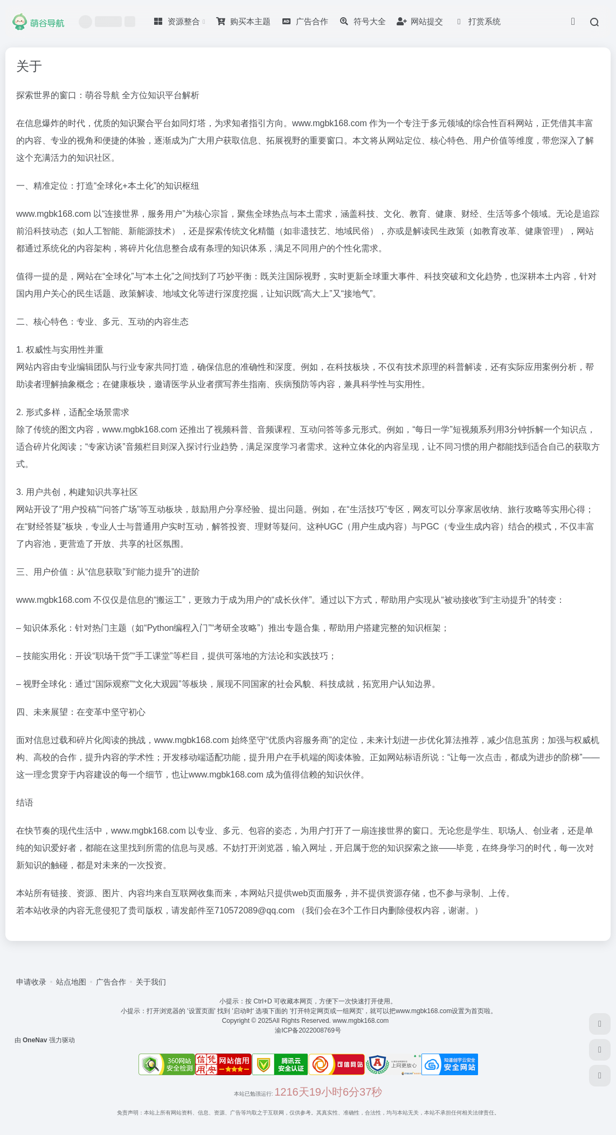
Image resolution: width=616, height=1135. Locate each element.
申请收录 (31, 982)
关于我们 (151, 982)
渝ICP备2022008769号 (308, 1030)
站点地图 (71, 982)
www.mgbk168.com (362, 1020)
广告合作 (111, 982)
